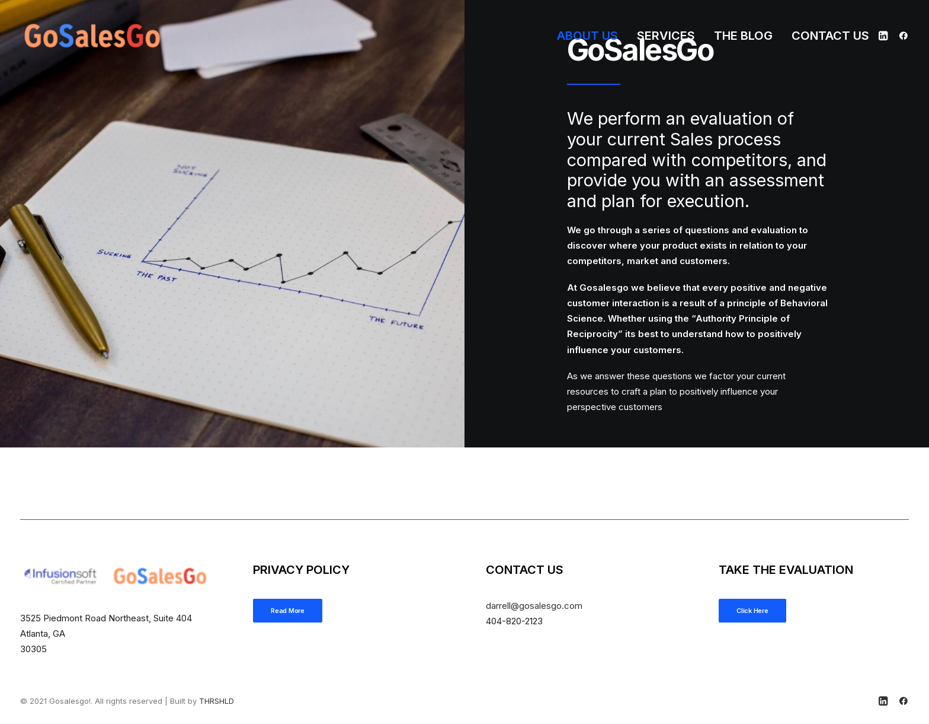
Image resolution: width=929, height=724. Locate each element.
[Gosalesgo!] (93, 35)
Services (666, 35)
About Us (587, 35)
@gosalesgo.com (534, 605)
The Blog (743, 35)
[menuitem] (587, 35)
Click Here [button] (752, 610)
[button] (885, 35)
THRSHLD (216, 701)
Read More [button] (288, 610)
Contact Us (830, 35)
